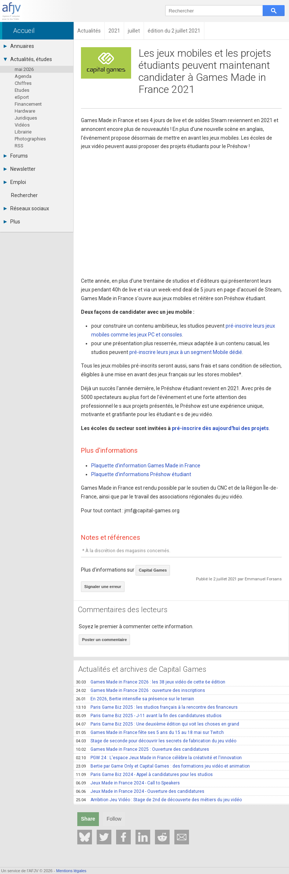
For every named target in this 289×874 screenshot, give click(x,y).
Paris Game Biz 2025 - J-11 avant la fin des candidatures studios (149, 715)
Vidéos (22, 125)
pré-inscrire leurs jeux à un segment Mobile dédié (185, 352)
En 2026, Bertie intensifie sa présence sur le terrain (135, 698)
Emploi (15, 182)
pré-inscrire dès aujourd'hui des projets (220, 428)
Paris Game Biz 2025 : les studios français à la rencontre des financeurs (157, 707)
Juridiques (26, 118)
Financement (28, 104)
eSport (22, 97)
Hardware (25, 111)
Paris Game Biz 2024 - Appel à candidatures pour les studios (144, 774)
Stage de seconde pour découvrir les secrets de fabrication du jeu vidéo (156, 740)
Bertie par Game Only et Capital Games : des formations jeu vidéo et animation (163, 766)
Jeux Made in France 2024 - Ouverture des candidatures (140, 791)
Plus (12, 222)
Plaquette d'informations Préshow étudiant (141, 474)
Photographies (30, 139)
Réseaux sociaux (26, 208)
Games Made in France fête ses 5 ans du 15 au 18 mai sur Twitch (150, 732)
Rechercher (24, 195)
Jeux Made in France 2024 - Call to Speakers (128, 783)
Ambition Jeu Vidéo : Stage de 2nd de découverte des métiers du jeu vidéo (159, 799)
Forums (16, 156)
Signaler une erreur (102, 586)
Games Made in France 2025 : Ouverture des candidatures (142, 749)
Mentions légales (71, 871)
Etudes (22, 90)
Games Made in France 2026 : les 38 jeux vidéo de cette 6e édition (150, 682)
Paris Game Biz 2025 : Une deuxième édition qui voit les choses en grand (157, 724)
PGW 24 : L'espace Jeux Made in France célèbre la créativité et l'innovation (159, 757)
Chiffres (23, 83)
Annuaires (19, 46)
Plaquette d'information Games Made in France (145, 465)
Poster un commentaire (104, 639)
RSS (19, 145)
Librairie (23, 132)
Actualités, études (28, 59)
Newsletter (20, 169)
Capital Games (153, 570)
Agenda (23, 76)
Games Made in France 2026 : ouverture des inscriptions (140, 690)
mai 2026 (24, 69)
